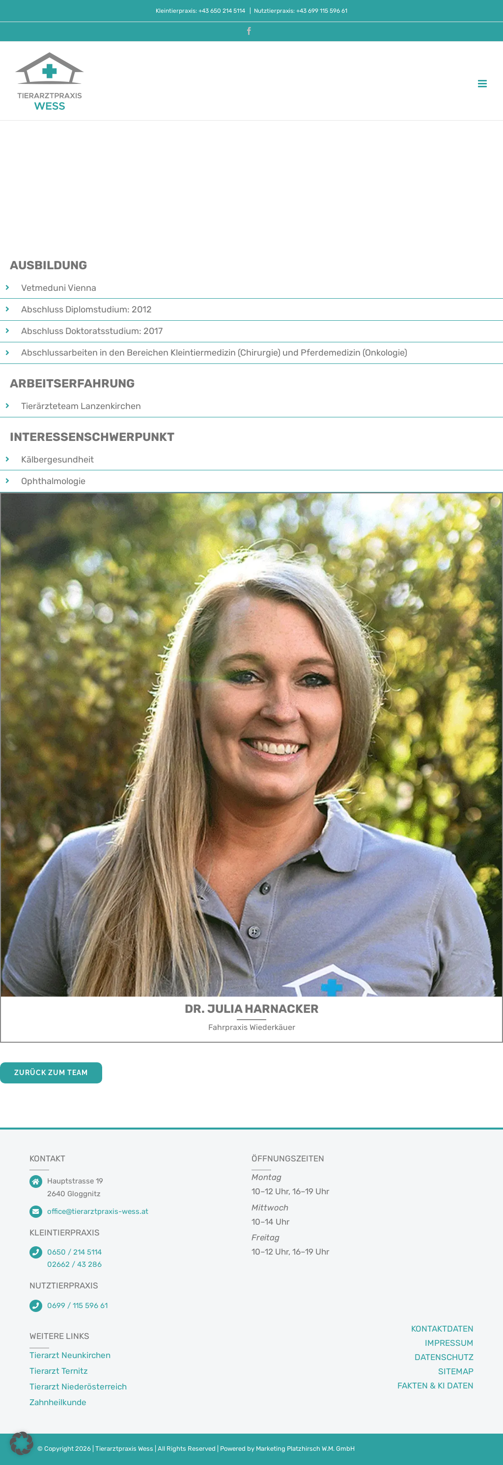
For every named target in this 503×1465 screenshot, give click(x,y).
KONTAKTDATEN (442, 1329)
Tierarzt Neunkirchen (70, 1355)
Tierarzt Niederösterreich (78, 1386)
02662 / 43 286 (74, 1264)
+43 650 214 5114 (222, 10)
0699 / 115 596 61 (77, 1305)
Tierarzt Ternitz (58, 1371)
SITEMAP (456, 1371)
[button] (21, 1443)
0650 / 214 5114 (74, 1252)
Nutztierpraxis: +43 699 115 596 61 (300, 10)
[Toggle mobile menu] (483, 83)
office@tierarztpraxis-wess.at (97, 1211)
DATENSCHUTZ (444, 1357)
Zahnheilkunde (57, 1402)
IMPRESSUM (449, 1343)
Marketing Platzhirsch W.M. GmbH (305, 1448)
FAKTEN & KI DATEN (435, 1385)
